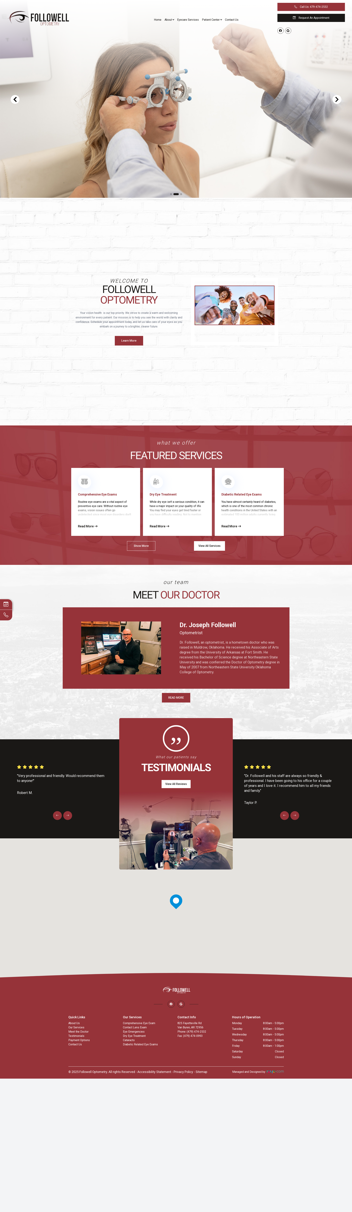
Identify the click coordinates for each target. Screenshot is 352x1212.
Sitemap (201, 1072)
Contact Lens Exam (135, 1027)
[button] (171, 194)
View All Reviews (176, 784)
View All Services (209, 546)
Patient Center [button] (212, 19)
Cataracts (129, 1040)
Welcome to (129, 281)
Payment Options (79, 1040)
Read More (88, 526)
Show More (141, 546)
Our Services (76, 1027)
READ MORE (176, 697)
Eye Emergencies (134, 1031)
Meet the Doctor (78, 1031)
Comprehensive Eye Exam (139, 1023)
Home (157, 19)
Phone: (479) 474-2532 (192, 1031)
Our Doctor (189, 595)
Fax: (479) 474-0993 (190, 1036)
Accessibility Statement (154, 1072)
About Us (74, 1023)
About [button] (169, 19)
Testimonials (76, 1036)
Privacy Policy (183, 1072)
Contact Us (231, 19)
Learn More (128, 340)
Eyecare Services (188, 19)
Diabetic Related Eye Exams (140, 1044)
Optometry (128, 300)
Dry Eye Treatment (134, 1036)
